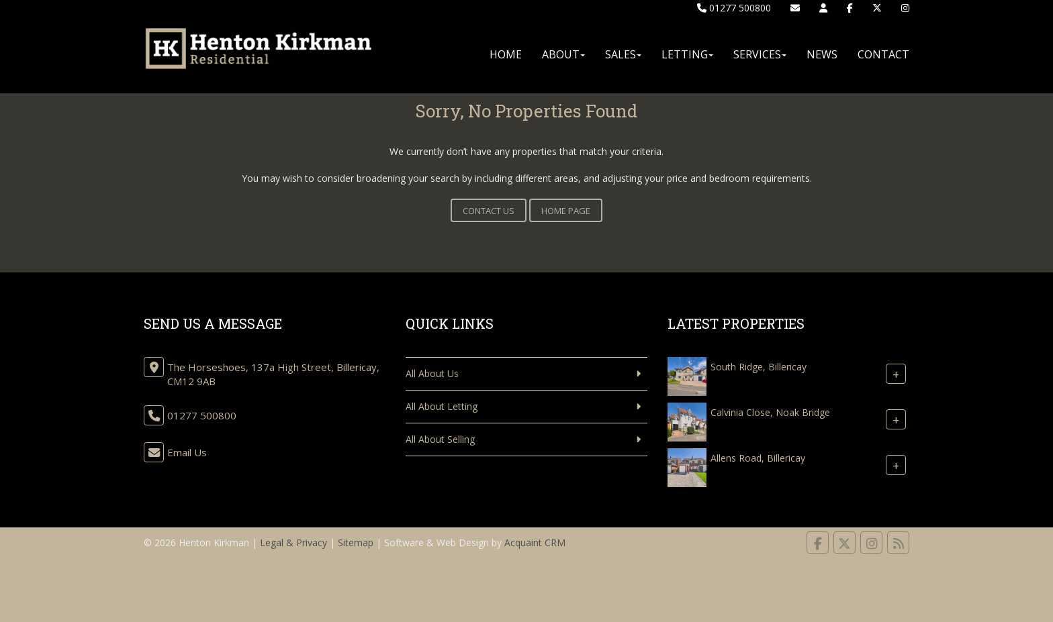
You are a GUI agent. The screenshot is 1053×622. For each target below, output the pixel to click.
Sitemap (355, 542)
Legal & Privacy (293, 542)
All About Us (432, 373)
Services (759, 54)
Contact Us (488, 211)
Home (506, 54)
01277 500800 (734, 7)
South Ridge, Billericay (759, 366)
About (563, 54)
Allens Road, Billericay (758, 458)
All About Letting (441, 406)
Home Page (565, 211)
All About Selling (440, 439)
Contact (883, 54)
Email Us (187, 452)
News (822, 54)
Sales (623, 54)
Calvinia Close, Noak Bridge (770, 412)
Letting (687, 54)
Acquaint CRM (534, 542)
